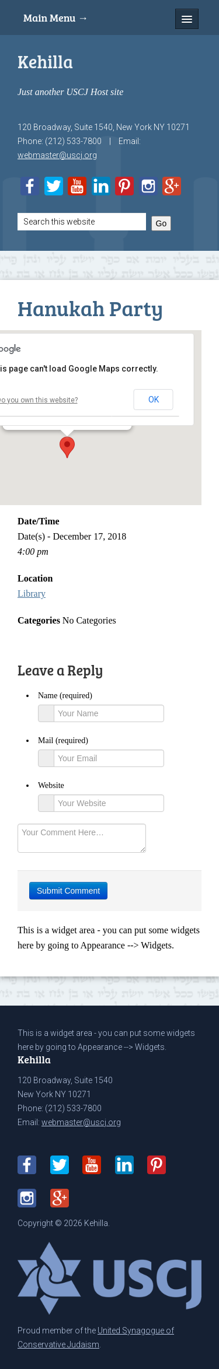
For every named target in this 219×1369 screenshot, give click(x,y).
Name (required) (65, 695)
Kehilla (45, 61)
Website (51, 785)
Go (161, 223)
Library (32, 593)
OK (153, 399)
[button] (67, 447)
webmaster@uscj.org (57, 155)
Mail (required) (63, 740)
